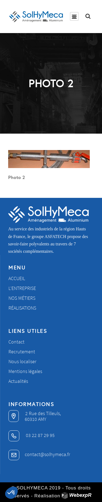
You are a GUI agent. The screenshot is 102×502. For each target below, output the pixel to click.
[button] (11, 492)
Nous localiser (22, 361)
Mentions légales (25, 371)
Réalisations (22, 308)
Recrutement (21, 351)
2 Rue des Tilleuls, (34, 413)
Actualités (18, 381)
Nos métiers (21, 298)
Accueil (16, 278)
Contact (16, 342)
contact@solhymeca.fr (39, 454)
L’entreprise (22, 288)
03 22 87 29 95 (31, 435)
